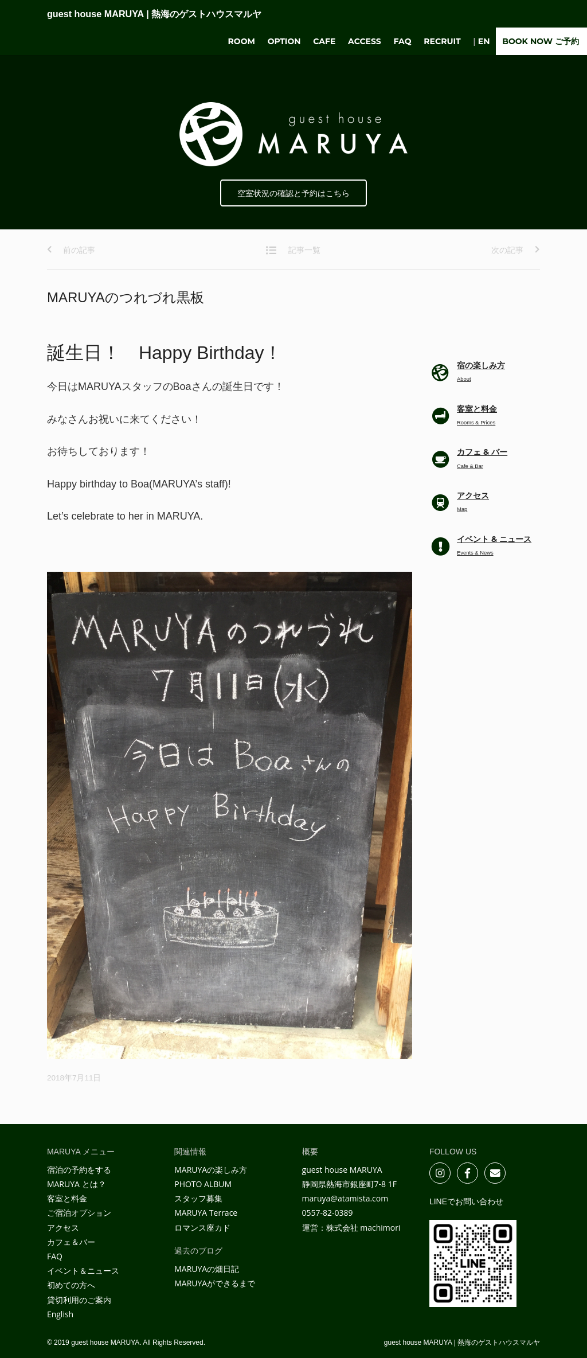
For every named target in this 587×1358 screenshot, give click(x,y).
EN (484, 41)
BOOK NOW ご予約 (540, 41)
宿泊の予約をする (79, 1169)
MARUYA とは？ (76, 1184)
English (60, 1314)
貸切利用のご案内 (79, 1299)
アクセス (63, 1227)
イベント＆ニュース (83, 1270)
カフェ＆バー (71, 1241)
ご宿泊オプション (79, 1212)
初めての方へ (71, 1284)
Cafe (324, 41)
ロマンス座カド (202, 1227)
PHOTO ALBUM (203, 1184)
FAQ (403, 41)
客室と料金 (67, 1198)
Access (364, 41)
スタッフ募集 (198, 1198)
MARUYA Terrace (205, 1212)
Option (284, 41)
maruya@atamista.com (345, 1198)
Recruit (442, 41)
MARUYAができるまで (214, 1283)
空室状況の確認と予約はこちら (293, 193)
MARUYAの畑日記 (206, 1268)
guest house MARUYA (154, 14)
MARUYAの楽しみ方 (210, 1169)
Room (241, 41)
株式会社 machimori (363, 1227)
